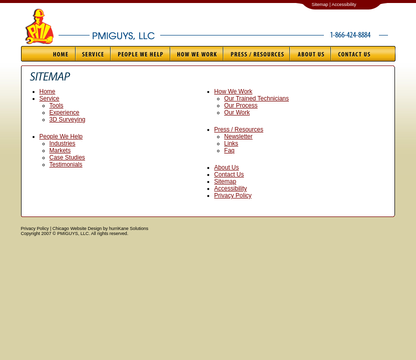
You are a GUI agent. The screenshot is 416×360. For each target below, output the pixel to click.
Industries (63, 143)
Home (48, 54)
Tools (57, 105)
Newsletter (238, 136)
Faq (229, 150)
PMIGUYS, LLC (121, 30)
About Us (309, 54)
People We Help (140, 54)
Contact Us (362, 54)
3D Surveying (68, 119)
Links (231, 143)
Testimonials (66, 164)
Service (92, 54)
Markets (60, 150)
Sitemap (225, 181)
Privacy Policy (233, 195)
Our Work (237, 112)
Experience (65, 112)
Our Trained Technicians (256, 98)
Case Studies (67, 157)
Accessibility (230, 188)
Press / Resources (256, 54)
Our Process (241, 105)
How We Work (196, 54)
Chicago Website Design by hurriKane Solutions (100, 228)
